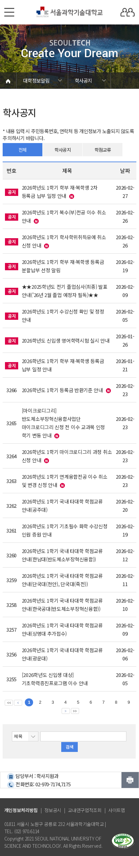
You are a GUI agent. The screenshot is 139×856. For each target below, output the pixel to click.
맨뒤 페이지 (75, 710)
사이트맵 (116, 810)
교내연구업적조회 (85, 810)
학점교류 (103, 149)
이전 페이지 (18, 702)
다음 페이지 (66, 710)
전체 (23, 149)
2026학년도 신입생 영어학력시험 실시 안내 (66, 340)
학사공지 (63, 149)
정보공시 (52, 810)
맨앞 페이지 (9, 702)
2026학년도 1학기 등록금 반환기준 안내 (62, 390)
